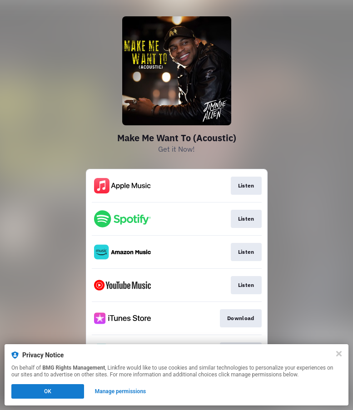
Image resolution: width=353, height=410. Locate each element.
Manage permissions (120, 391)
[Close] (339, 353)
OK (47, 391)
